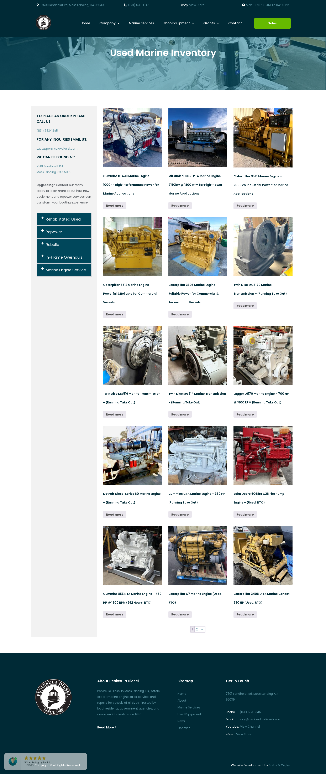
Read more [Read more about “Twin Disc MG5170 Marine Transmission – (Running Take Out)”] (245, 306)
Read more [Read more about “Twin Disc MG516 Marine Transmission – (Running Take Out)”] (114, 414)
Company (109, 23)
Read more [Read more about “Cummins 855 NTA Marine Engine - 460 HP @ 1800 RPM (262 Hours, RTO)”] (114, 614)
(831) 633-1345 (47, 131)
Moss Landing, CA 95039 (54, 172)
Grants (211, 23)
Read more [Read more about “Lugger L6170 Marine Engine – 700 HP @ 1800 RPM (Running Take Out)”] (245, 414)
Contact (235, 23)
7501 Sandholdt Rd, (50, 166)
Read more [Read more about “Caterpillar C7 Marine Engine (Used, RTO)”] (180, 614)
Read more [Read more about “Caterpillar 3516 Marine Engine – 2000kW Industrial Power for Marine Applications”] (245, 205)
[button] (109, 23)
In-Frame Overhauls (64, 257)
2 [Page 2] (197, 629)
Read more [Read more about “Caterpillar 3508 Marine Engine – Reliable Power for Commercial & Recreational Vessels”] (180, 314)
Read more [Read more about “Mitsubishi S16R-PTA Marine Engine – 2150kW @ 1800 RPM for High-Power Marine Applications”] (180, 205)
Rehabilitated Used (63, 219)
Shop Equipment (178, 23)
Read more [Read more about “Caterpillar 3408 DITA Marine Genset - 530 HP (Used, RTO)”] (245, 614)
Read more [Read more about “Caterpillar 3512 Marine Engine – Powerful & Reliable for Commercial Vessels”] (114, 314)
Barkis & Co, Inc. (280, 765)
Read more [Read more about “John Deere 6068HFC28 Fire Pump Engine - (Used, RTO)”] (245, 514)
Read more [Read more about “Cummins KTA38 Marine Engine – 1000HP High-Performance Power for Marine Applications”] (114, 205)
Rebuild (52, 244)
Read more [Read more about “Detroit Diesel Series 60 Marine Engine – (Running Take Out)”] (114, 514)
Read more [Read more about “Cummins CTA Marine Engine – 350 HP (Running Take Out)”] (180, 514)
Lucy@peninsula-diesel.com (57, 148)
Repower (54, 231)
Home (85, 23)
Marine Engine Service (66, 270)
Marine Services (141, 23)
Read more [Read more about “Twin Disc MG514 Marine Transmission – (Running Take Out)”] (180, 414)
